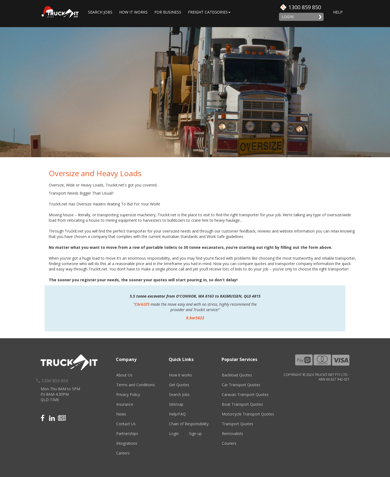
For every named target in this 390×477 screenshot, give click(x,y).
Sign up (195, 433)
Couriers (229, 443)
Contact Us (126, 423)
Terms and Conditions (135, 384)
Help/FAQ (177, 414)
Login (288, 16)
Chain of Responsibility (189, 423)
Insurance (124, 404)
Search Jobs (100, 12)
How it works (180, 375)
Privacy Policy (128, 394)
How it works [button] (133, 12)
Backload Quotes (237, 375)
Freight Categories (209, 12)
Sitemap (176, 404)
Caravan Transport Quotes (245, 394)
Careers (123, 453)
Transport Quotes (237, 423)
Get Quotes (179, 384)
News (121, 414)
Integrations (126, 443)
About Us (124, 375)
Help (338, 12)
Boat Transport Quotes (242, 404)
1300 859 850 (304, 7)
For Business (167, 12)
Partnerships (127, 433)
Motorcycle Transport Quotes (248, 414)
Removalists (232, 433)
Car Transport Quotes (241, 384)
